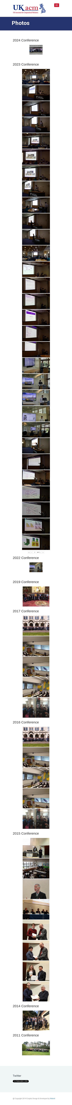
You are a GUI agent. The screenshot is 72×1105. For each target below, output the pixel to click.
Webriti (52, 1099)
